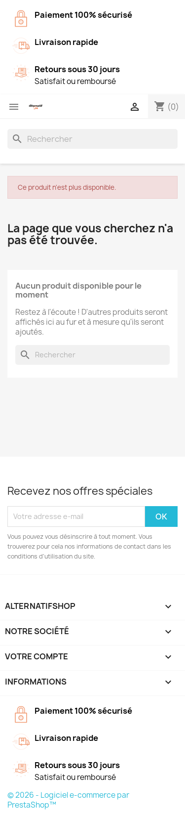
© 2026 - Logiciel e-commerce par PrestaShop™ (68, 800)
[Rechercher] (92, 139)
